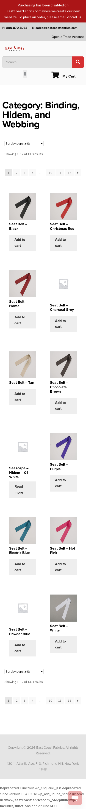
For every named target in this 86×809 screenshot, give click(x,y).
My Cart (63, 76)
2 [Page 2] (16, 173)
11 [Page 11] (59, 173)
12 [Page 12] (69, 173)
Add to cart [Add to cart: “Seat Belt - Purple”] (60, 483)
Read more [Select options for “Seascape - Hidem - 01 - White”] (18, 489)
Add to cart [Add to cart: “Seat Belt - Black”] (19, 242)
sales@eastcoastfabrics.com (57, 28)
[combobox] (37, 62)
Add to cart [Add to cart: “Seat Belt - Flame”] (19, 320)
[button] (25, 74)
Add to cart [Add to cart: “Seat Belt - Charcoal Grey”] (60, 324)
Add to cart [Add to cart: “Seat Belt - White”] (60, 644)
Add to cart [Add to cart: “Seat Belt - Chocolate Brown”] (60, 405)
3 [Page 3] (24, 173)
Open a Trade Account (68, 37)
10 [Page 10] (50, 173)
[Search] (78, 62)
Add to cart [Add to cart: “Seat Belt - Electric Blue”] (19, 567)
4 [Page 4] (32, 173)
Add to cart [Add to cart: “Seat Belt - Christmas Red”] (60, 242)
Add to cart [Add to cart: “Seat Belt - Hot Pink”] (60, 567)
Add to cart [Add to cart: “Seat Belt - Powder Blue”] (19, 648)
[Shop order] (24, 143)
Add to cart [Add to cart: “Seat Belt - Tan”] (19, 397)
